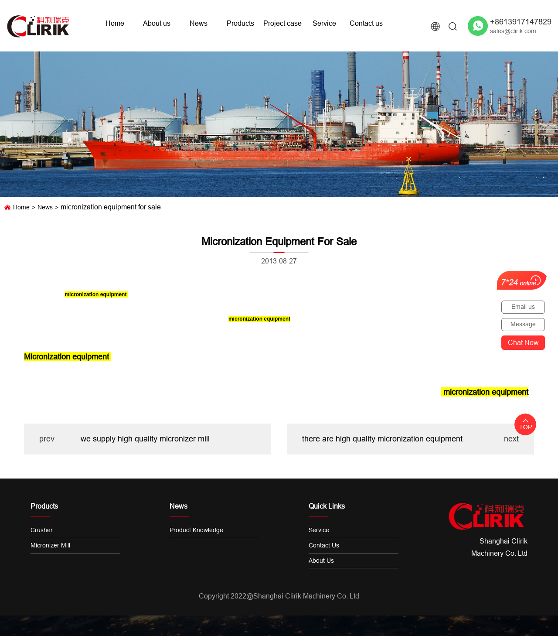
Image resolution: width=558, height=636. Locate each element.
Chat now (523, 342)
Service (324, 23)
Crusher (42, 530)
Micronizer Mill (50, 545)
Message (523, 324)
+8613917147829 (520, 21)
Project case (282, 23)
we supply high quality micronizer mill (145, 438)
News (199, 23)
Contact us (366, 23)
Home (114, 23)
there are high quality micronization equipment (382, 438)
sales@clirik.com (513, 30)
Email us (523, 306)
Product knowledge (196, 530)
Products (240, 23)
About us (156, 23)
